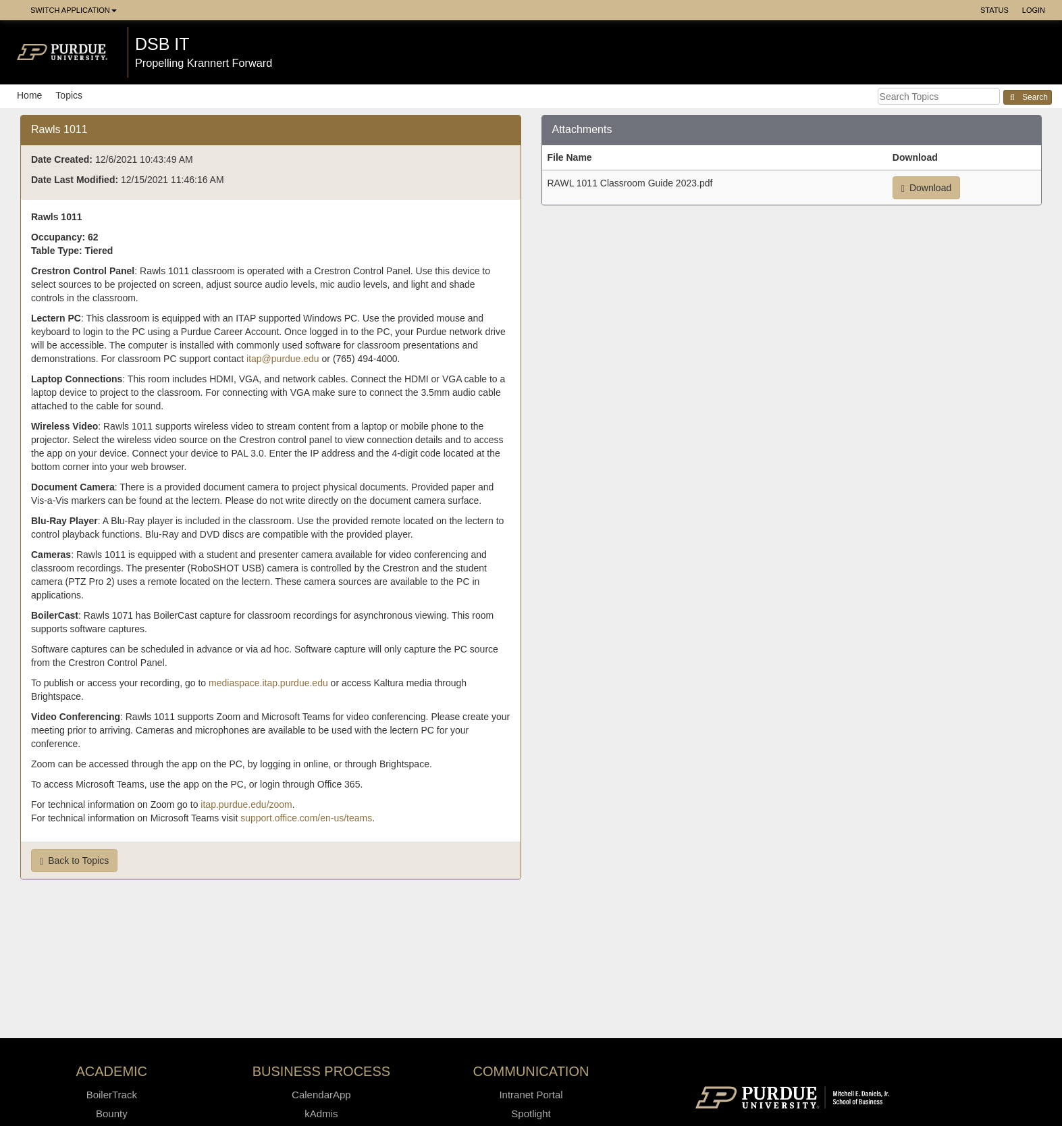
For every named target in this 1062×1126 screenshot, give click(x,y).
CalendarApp (321, 1094)
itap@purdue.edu (282, 358)
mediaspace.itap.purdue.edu (268, 682)
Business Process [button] (322, 1071)
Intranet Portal (530, 1094)
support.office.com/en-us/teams (306, 818)
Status (994, 10)
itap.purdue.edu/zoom (246, 804)
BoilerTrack (111, 1094)
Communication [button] (531, 1071)
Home (29, 95)
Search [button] (1027, 97)
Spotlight (530, 1113)
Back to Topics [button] (74, 861)
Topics (68, 95)
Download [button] (926, 188)
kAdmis (321, 1113)
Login (1033, 10)
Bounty (112, 1113)
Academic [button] (112, 1071)
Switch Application (73, 10)
